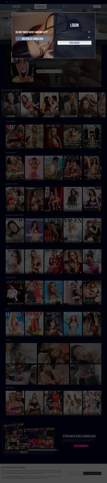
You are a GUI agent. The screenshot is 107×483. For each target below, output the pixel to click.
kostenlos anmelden (32, 39)
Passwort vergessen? (85, 46)
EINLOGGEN (74, 43)
